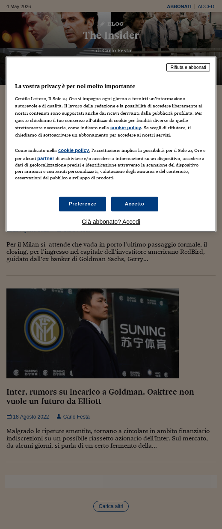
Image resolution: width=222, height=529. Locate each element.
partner (45, 158)
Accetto (135, 203)
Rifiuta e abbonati (188, 67)
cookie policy (125, 127)
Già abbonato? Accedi (111, 221)
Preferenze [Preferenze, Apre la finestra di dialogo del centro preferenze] (82, 203)
